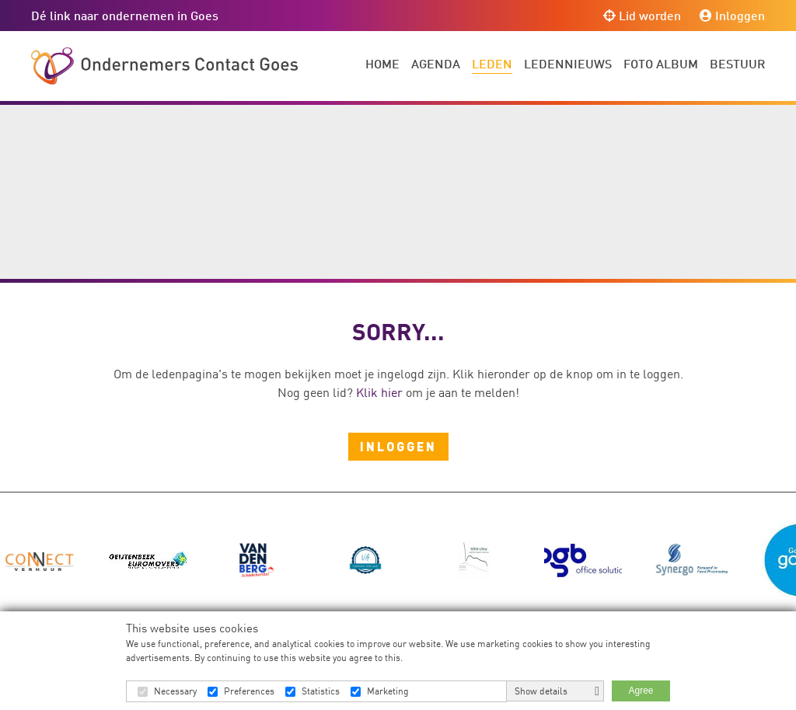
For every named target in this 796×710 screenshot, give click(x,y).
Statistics (321, 691)
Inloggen (732, 15)
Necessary (175, 691)
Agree (640, 690)
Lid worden (642, 15)
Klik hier (379, 392)
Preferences (249, 691)
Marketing (388, 691)
